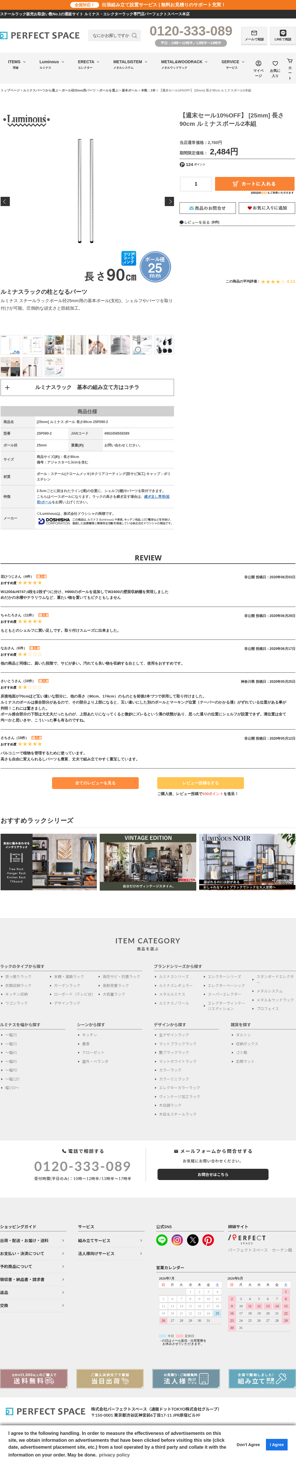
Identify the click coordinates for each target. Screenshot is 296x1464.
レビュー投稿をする (198, 785)
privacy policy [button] (114, 1454)
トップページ (10, 90)
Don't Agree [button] (248, 1444)
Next (169, 201)
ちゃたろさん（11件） (18, 616)
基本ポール (130, 90)
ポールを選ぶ (108, 90)
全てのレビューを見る (95, 783)
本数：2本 (148, 90)
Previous (5, 201)
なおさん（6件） (14, 649)
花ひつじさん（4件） (17, 577)
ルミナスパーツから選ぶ (40, 90)
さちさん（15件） (15, 738)
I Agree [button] (277, 1444)
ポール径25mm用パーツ (79, 90)
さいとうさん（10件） (18, 682)
